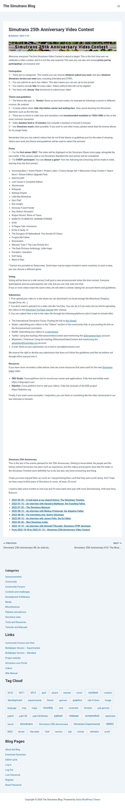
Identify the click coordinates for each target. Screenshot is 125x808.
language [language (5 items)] (12, 708)
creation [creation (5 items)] (108, 693)
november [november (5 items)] (74, 708)
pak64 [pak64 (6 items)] (11, 716)
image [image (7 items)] (108, 700)
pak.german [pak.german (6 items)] (103, 708)
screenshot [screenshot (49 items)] (92, 716)
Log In (8, 764)
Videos (8, 668)
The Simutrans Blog (19, 6)
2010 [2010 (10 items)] (10, 693)
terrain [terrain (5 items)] (21, 732)
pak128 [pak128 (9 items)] (23, 716)
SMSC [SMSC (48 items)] (110, 724)
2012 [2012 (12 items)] (33, 692)
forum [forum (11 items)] (50, 700)
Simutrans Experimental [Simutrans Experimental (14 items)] (87, 724)
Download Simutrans (15, 754)
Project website (13, 658)
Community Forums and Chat (19, 643)
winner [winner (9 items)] (80, 731)
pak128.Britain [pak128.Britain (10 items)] (40, 716)
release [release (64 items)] (74, 716)
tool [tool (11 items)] (47, 731)
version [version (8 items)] (58, 731)
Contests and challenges (17, 591)
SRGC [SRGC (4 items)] (10, 732)
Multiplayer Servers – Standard (20, 653)
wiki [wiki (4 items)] (70, 732)
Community (11, 581)
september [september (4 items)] (110, 716)
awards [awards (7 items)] (67, 693)
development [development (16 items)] (15, 700)
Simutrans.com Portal (16, 663)
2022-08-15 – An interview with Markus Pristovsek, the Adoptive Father (48, 511)
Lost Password (12, 775)
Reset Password (13, 785)
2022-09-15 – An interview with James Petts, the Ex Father (41, 518)
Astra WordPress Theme (88, 799)
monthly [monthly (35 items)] (48, 707)
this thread (71, 320)
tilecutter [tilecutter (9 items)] (34, 731)
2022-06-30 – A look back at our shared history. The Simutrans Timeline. (48, 500)
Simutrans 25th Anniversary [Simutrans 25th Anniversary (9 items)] (53, 724)
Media (8, 602)
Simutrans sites (13, 617)
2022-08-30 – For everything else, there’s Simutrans (38, 514)
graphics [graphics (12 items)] (77, 700)
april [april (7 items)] (44, 693)
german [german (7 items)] (63, 700)
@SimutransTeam (92, 335)
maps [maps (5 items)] (34, 708)
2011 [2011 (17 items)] (22, 692)
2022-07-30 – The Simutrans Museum (31, 507)
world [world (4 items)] (107, 732)
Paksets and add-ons (15, 612)
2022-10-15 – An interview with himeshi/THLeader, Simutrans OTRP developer (51, 526)
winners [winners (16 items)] (94, 731)
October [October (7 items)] (88, 708)
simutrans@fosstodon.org (25, 343)
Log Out (9, 769)
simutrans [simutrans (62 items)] (26, 724)
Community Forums (15, 587)
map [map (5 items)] (24, 708)
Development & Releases (17, 597)
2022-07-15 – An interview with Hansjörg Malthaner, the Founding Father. (48, 503)
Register (9, 780)
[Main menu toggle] (118, 6)
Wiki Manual (11, 673)
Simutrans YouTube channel (39, 309)
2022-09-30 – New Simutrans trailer (30, 522)
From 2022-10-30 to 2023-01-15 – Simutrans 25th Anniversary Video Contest (51, 529)
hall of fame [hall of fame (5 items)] (93, 700)
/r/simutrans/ (52, 331)
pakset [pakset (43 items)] (58, 715)
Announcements (13, 576)
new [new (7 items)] (61, 708)
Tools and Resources (15, 622)
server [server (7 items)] (11, 724)
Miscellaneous (12, 607)
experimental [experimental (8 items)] (34, 700)
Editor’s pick (11, 759)
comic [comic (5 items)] (79, 693)
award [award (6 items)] (55, 693)
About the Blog (12, 749)
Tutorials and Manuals (16, 627)
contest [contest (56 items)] (93, 692)
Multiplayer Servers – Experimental (22, 648)
